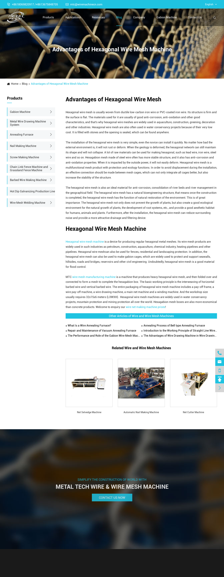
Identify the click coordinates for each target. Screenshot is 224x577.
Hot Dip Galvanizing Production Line (32, 191)
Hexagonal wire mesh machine (85, 241)
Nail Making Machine (23, 146)
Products (48, 17)
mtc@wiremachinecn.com (84, 4)
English (209, 4)
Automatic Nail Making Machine (141, 412)
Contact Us (195, 17)
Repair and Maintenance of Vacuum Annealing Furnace (102, 330)
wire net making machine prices (145, 307)
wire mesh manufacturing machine (94, 277)
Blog (119, 17)
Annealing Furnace (21, 134)
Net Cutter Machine (193, 412)
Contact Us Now (112, 499)
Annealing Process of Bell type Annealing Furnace (174, 325)
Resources (98, 17)
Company (139, 17)
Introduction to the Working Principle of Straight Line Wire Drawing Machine (180, 330)
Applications (73, 17)
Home (14, 83)
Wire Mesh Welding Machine (27, 202)
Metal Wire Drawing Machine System (28, 123)
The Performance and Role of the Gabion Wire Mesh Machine (104, 335)
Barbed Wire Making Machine (28, 180)
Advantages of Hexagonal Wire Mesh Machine (59, 83)
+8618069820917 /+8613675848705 (32, 4)
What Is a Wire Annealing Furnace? (89, 325)
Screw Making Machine (24, 157)
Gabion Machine (166, 17)
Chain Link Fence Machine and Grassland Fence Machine (29, 168)
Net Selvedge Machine (89, 412)
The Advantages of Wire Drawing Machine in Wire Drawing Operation (180, 335)
